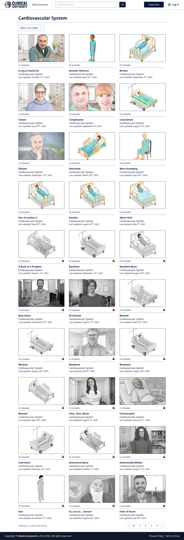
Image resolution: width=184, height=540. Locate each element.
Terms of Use (172, 536)
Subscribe (154, 4)
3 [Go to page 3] (145, 525)
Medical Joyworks (28, 536)
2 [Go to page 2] (139, 525)
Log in (173, 4)
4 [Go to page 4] (151, 525)
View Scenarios (40, 4)
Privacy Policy (156, 536)
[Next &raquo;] (163, 526)
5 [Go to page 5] (157, 525)
